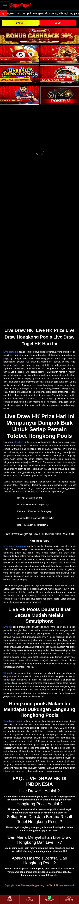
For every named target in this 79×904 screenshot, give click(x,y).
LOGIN (58, 23)
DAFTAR (20, 23)
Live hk (7, 627)
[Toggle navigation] (5, 5)
